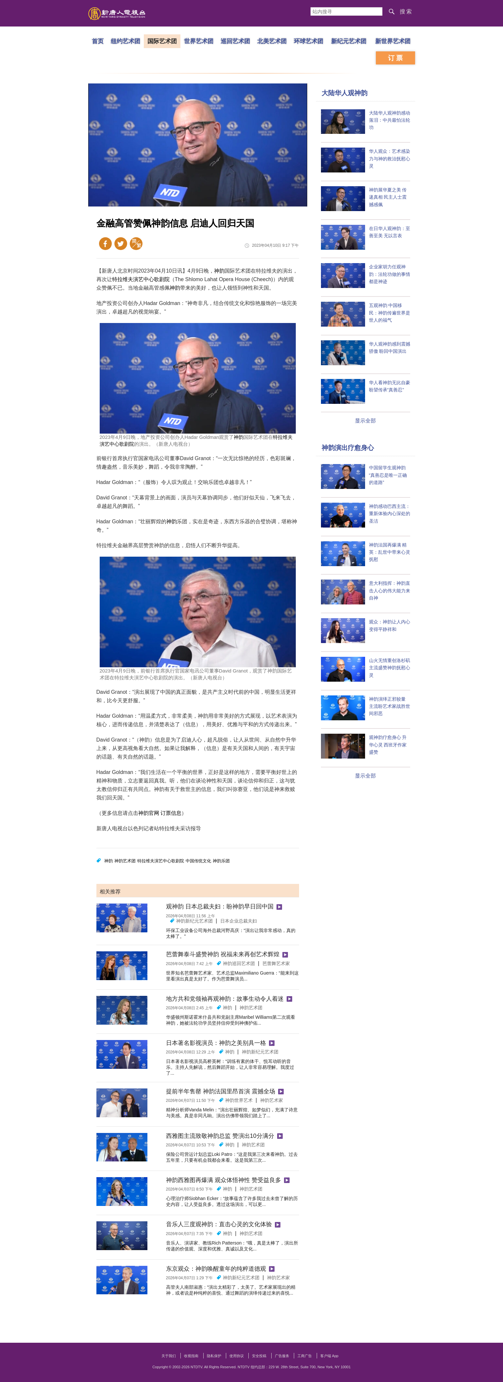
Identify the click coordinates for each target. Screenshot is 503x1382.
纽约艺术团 (125, 41)
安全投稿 (259, 1356)
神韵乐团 (221, 860)
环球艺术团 (308, 41)
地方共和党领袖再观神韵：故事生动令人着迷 (225, 999)
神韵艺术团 (125, 860)
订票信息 (170, 813)
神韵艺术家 (271, 1100)
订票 (396, 58)
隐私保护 (214, 1356)
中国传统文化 (198, 860)
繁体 (136, 243)
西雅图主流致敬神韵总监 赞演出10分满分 (220, 1136)
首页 (97, 41)
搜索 (406, 12)
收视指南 (191, 1356)
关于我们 (168, 1356)
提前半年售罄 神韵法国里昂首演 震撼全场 (220, 1091)
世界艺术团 (198, 41)
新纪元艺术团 (348, 41)
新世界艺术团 (393, 41)
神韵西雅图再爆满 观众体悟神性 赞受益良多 (223, 1180)
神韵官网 (148, 813)
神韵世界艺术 (239, 1100)
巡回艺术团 (235, 41)
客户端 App (329, 1356)
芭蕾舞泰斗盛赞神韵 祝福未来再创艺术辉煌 (222, 954)
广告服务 (282, 1356)
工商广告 (304, 1356)
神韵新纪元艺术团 (194, 921)
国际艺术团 (161, 41)
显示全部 (365, 420)
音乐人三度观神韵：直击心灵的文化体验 (219, 1224)
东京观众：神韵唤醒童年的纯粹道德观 (216, 1268)
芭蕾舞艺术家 (276, 963)
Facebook (105, 243)
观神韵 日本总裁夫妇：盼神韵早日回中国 (220, 906)
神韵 (219, 271)
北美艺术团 (271, 41)
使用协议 (236, 1356)
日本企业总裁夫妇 (238, 921)
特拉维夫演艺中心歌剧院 (141, 279)
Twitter (120, 243)
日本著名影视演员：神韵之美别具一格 (216, 1043)
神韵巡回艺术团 (239, 963)
